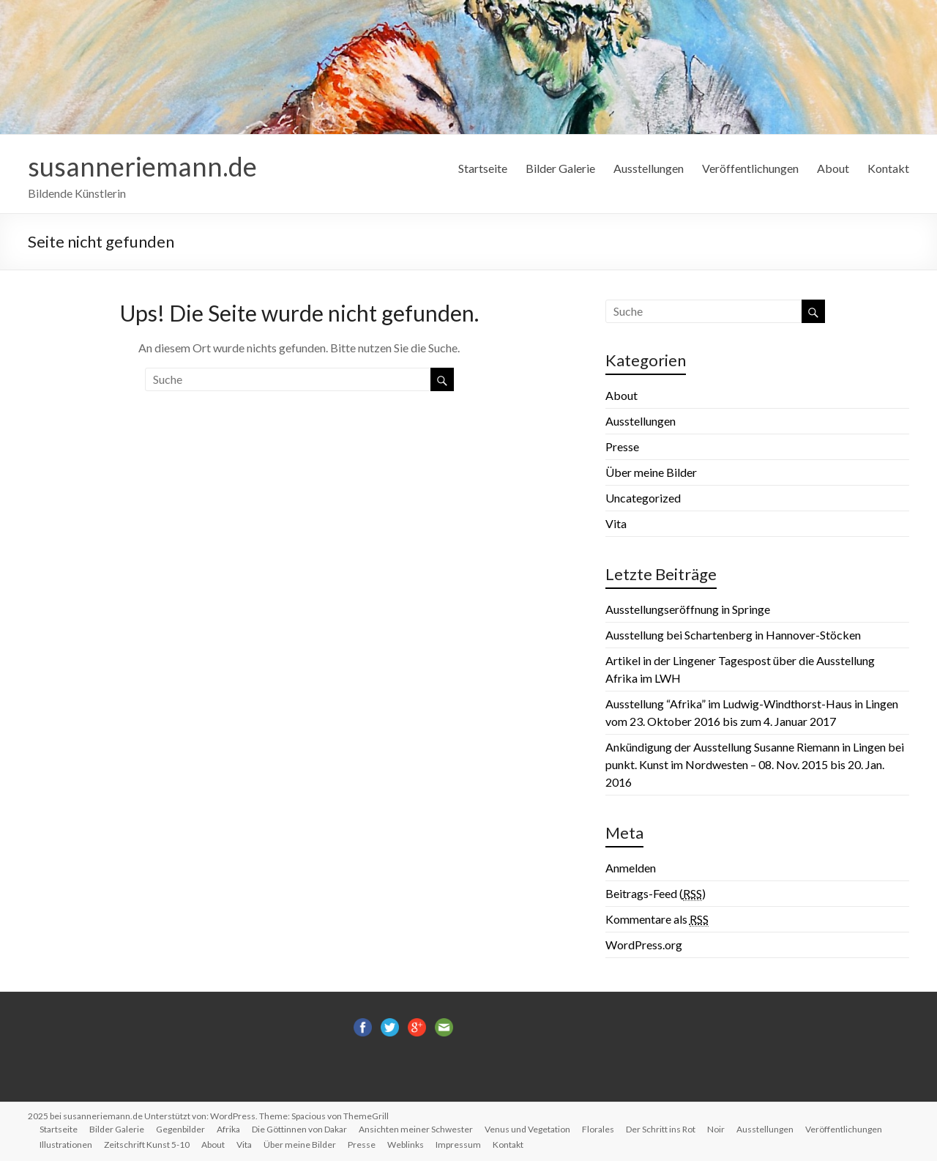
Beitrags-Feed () (655, 893)
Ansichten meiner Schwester (416, 1129)
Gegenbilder (180, 1129)
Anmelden (630, 868)
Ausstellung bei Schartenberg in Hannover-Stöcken (733, 635)
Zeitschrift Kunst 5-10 (147, 1144)
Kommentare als (657, 919)
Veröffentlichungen (750, 168)
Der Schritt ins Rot (660, 1129)
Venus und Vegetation (527, 1129)
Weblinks (405, 1144)
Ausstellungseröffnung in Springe (687, 609)
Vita (616, 523)
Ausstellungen (648, 168)
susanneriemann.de (142, 166)
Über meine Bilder (651, 472)
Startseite (482, 168)
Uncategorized (643, 498)
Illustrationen (66, 1144)
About (833, 168)
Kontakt (888, 168)
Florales (598, 1129)
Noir (716, 1129)
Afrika (228, 1129)
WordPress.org (643, 945)
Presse (622, 446)
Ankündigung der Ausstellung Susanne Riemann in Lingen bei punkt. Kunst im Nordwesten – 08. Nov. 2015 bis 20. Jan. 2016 (754, 764)
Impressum (458, 1144)
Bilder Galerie (560, 168)
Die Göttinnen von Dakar (299, 1129)
